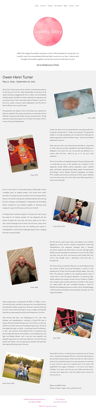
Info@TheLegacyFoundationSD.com (35, 399)
